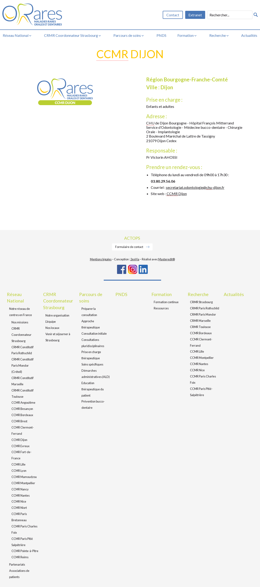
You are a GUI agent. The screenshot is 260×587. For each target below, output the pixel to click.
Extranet (195, 15)
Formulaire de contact (129, 247)
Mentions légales (101, 259)
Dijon (177, 193)
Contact (172, 15)
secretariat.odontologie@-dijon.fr (195, 187)
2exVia (134, 259)
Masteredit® (166, 259)
